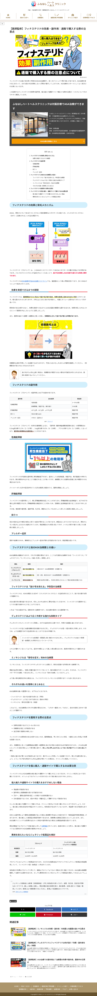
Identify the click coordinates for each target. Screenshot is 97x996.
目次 (45, 151)
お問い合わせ (73, 989)
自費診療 (57, 989)
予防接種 (48, 989)
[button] (74, 914)
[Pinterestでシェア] (48, 914)
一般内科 (32, 989)
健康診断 (40, 989)
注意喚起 (44, 826)
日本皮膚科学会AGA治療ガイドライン (34, 281)
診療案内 (36, 986)
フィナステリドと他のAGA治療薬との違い (43, 174)
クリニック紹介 (62, 986)
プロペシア (50, 421)
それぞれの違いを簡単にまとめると (43, 186)
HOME (16, 986)
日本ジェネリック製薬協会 (22, 891)
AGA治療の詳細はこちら (48, 141)
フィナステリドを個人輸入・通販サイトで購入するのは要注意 (49, 191)
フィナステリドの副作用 (38, 161)
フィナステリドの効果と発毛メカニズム (42, 155)
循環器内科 (23, 989)
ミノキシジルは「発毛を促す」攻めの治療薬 (46, 183)
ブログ (64, 989)
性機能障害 (36, 164)
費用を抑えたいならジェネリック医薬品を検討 (47, 196)
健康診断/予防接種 (48, 986)
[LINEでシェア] (22, 914)
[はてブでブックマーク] (74, 909)
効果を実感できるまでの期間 (41, 158)
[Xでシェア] (22, 909)
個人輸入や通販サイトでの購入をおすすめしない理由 (49, 194)
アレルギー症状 (37, 172)
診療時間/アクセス (76, 986)
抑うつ (35, 169)
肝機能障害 (36, 166)
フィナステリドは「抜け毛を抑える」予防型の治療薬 (49, 177)
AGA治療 (13, 901)
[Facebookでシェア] (48, 909)
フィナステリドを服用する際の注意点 (42, 188)
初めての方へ (25, 986)
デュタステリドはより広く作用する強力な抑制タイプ (49, 180)
